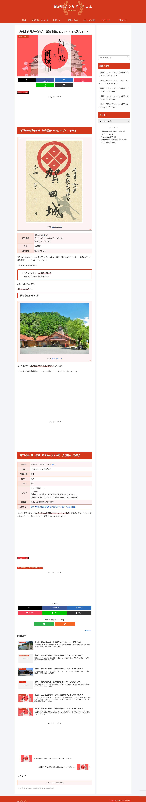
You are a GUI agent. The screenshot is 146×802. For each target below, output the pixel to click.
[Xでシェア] (23, 80)
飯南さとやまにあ (57, 222)
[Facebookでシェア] (36, 80)
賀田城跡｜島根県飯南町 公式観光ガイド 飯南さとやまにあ (53, 502)
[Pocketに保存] (61, 80)
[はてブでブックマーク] (48, 80)
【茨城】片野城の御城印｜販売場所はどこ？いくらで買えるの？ (114, 105)
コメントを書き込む (54, 778)
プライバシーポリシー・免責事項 (120, 796)
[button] (86, 80)
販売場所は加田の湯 (109, 137)
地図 (45, 230)
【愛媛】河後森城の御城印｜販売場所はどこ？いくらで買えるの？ (114, 82)
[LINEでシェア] (73, 80)
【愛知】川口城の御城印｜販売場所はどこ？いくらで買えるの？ (114, 74)
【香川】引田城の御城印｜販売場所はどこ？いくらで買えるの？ (114, 89)
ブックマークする (23, 87)
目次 (111, 127)
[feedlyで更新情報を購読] (52, 618)
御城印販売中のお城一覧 (36, 562)
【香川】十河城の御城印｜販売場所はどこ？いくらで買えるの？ (114, 97)
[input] (114, 57)
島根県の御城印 (22, 562)
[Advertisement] (54, 106)
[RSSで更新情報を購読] (57, 618)
